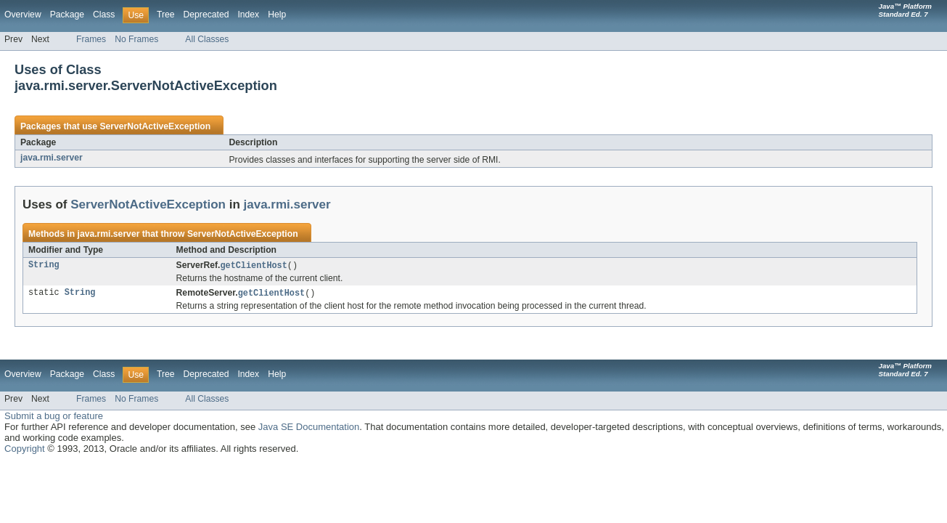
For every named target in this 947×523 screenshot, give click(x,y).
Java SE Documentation (308, 428)
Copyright (24, 450)
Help (277, 14)
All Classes (207, 39)
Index (248, 14)
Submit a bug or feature (53, 417)
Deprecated (206, 14)
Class (104, 14)
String (44, 266)
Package (67, 14)
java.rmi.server (51, 158)
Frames (91, 39)
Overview (22, 14)
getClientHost (253, 266)
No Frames (136, 39)
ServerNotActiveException (154, 126)
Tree (166, 14)
